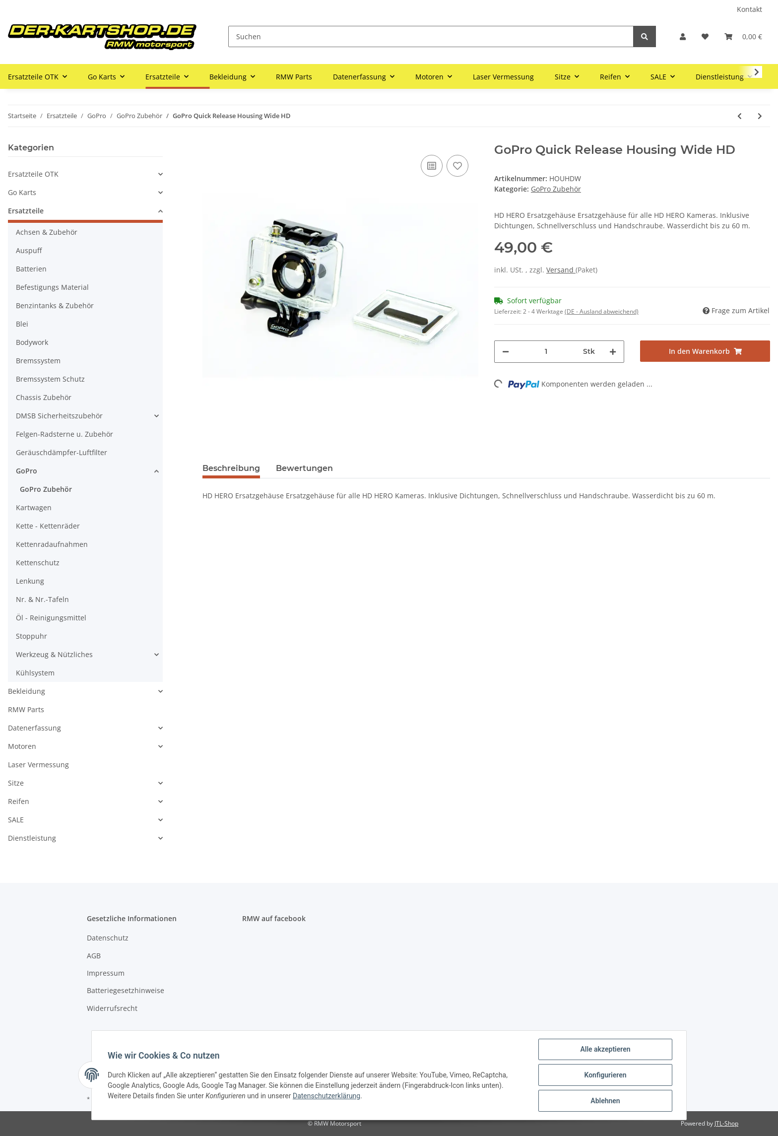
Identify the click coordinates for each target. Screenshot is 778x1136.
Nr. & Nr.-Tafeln (42, 599)
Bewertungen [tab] (304, 468)
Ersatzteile (26, 210)
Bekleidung (26, 691)
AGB (94, 955)
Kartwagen (34, 507)
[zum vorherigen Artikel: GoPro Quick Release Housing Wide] (739, 116)
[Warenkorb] (743, 36)
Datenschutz (108, 937)
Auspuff (29, 250)
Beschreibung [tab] (231, 468)
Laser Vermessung (38, 764)
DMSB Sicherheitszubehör (59, 415)
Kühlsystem (35, 672)
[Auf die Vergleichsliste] (432, 166)
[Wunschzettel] (705, 36)
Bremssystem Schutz (50, 379)
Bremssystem (38, 360)
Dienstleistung (32, 838)
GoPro (26, 470)
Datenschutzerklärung (326, 1096)
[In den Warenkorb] (705, 351)
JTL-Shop (726, 1123)
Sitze (16, 783)
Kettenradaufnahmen (52, 544)
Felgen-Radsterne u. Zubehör (64, 434)
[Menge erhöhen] (613, 351)
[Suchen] (431, 36)
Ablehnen (605, 1101)
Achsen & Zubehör (46, 232)
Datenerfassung (34, 728)
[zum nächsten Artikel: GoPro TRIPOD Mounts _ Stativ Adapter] (760, 116)
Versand (561, 269)
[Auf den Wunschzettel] (457, 166)
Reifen (18, 801)
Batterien (31, 268)
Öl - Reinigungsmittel (51, 617)
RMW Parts (26, 709)
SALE (16, 819)
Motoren (22, 746)
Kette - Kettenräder (48, 526)
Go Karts (22, 192)
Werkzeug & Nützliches (54, 654)
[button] (683, 36)
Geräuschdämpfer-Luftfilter (61, 452)
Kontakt (749, 9)
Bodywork (32, 342)
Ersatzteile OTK (33, 174)
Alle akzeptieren (605, 1049)
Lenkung (30, 581)
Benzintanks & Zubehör (55, 305)
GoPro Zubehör (556, 189)
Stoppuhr (31, 636)
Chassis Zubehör (43, 397)
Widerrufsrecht (112, 1008)
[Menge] (546, 351)
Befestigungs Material (52, 287)
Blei (22, 324)
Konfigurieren (605, 1075)
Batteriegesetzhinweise (125, 990)
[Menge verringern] (506, 351)
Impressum (106, 973)
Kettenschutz (38, 562)
